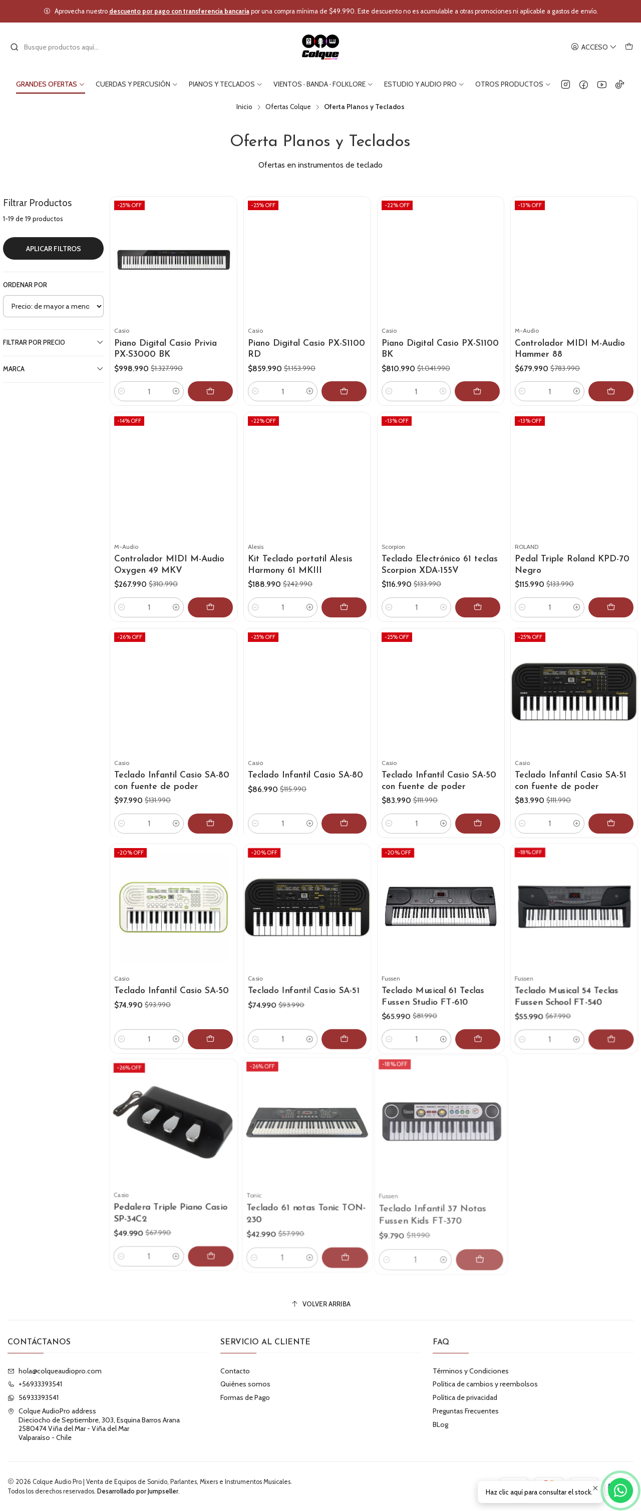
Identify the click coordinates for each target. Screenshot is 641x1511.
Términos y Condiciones (471, 1370)
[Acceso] (593, 47)
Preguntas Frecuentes (466, 1410)
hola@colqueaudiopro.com (55, 1370)
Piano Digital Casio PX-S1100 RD (306, 349)
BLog (440, 1424)
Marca (53, 369)
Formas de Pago (245, 1397)
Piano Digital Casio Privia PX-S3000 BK (165, 349)
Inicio (244, 107)
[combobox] (61, 47)
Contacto (235, 1370)
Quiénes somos (245, 1383)
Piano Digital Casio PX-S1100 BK (440, 349)
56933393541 (33, 1397)
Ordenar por (25, 285)
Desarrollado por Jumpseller (137, 1491)
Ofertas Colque (288, 107)
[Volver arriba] (320, 1304)
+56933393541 (35, 1383)
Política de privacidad (465, 1397)
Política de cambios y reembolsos (485, 1383)
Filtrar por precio (53, 342)
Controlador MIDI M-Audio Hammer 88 (570, 349)
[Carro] (629, 47)
